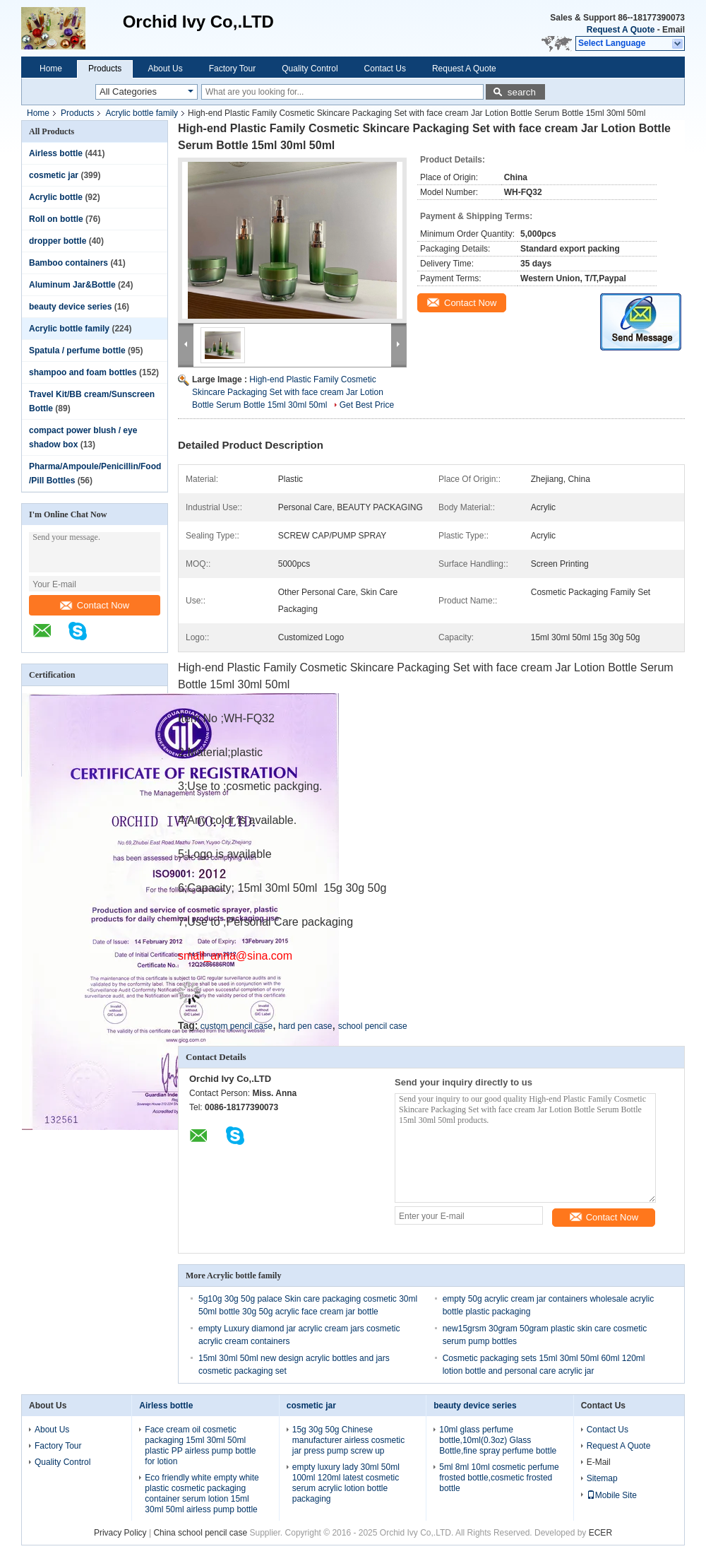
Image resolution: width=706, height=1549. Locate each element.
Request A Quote (620, 30)
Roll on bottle (56, 219)
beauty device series (70, 307)
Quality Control (309, 68)
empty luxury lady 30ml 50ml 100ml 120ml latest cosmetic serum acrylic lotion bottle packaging (346, 1483)
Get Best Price (367, 405)
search (522, 92)
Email (673, 30)
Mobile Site (612, 1495)
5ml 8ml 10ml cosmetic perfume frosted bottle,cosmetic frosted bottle (498, 1477)
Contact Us (385, 68)
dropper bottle (57, 241)
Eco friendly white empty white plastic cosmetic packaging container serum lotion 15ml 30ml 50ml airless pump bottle (201, 1493)
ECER (600, 1533)
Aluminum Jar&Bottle (72, 285)
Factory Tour (232, 68)
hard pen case (305, 1026)
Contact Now (94, 605)
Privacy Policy (120, 1533)
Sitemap (602, 1478)
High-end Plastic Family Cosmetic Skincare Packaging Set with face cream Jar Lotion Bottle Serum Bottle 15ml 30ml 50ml (287, 392)
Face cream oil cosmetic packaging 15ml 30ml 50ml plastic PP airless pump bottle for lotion (200, 1445)
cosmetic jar (53, 175)
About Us (165, 68)
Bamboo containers (68, 263)
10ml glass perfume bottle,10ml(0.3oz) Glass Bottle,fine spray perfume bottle (497, 1440)
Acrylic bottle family (141, 113)
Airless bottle (56, 153)
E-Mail (599, 1462)
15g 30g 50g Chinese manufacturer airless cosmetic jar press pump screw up (348, 1440)
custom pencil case (237, 1026)
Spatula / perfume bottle (77, 350)
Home (51, 68)
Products (104, 68)
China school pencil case (200, 1533)
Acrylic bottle (56, 197)
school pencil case (372, 1026)
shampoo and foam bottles (83, 372)
